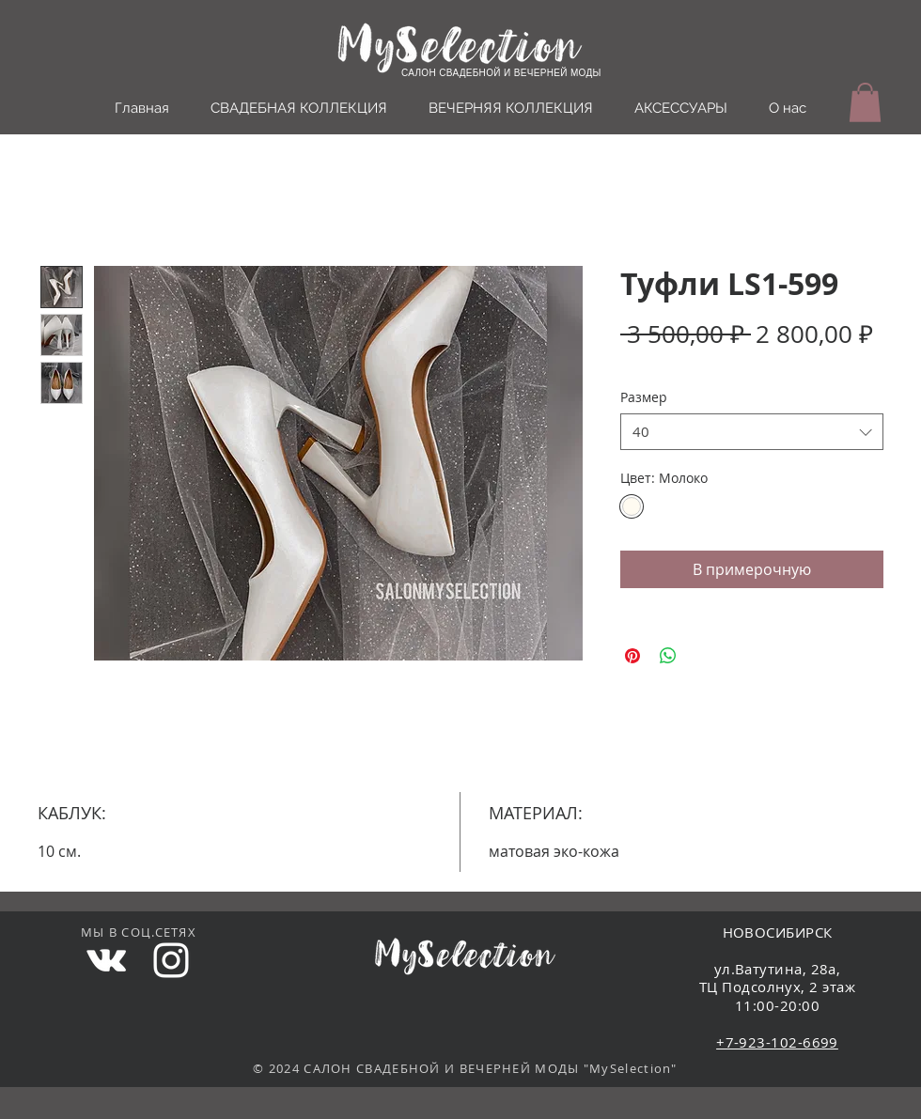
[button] (865, 102)
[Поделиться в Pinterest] (632, 656)
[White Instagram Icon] (171, 960)
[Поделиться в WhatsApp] (668, 656)
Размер (643, 397)
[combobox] (751, 431)
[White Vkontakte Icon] (106, 960)
